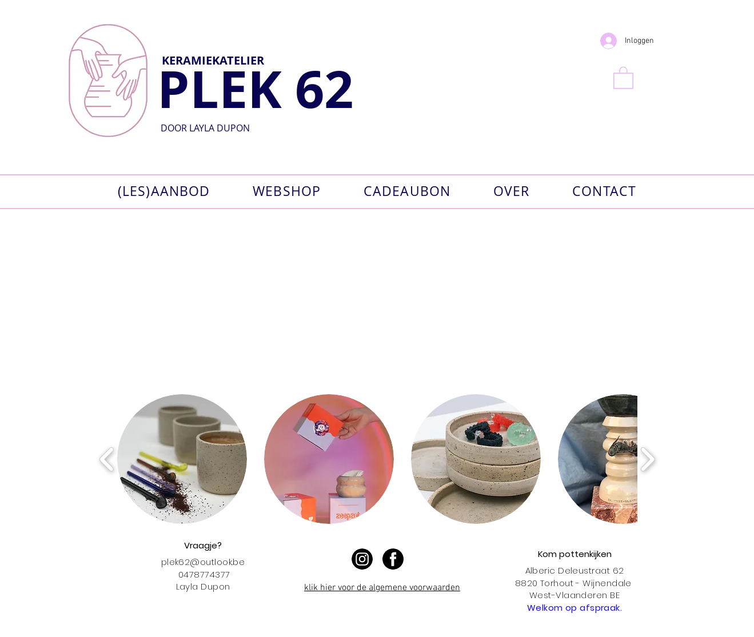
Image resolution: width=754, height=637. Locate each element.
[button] (623, 77)
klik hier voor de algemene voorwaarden (382, 588)
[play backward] (107, 459)
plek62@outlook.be (203, 562)
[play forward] (647, 459)
